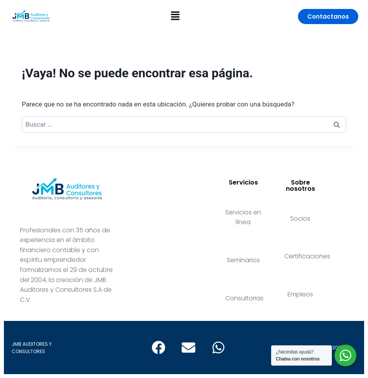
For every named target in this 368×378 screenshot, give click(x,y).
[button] (175, 16)
